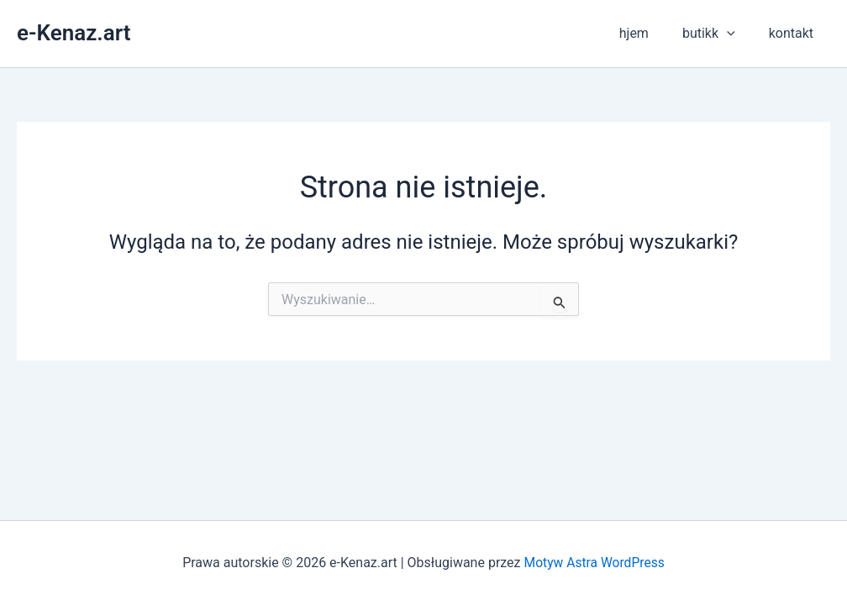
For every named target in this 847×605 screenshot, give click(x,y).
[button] (737, 33)
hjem (651, 33)
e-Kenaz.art (73, 32)
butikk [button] (718, 33)
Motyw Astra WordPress (594, 563)
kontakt (794, 33)
